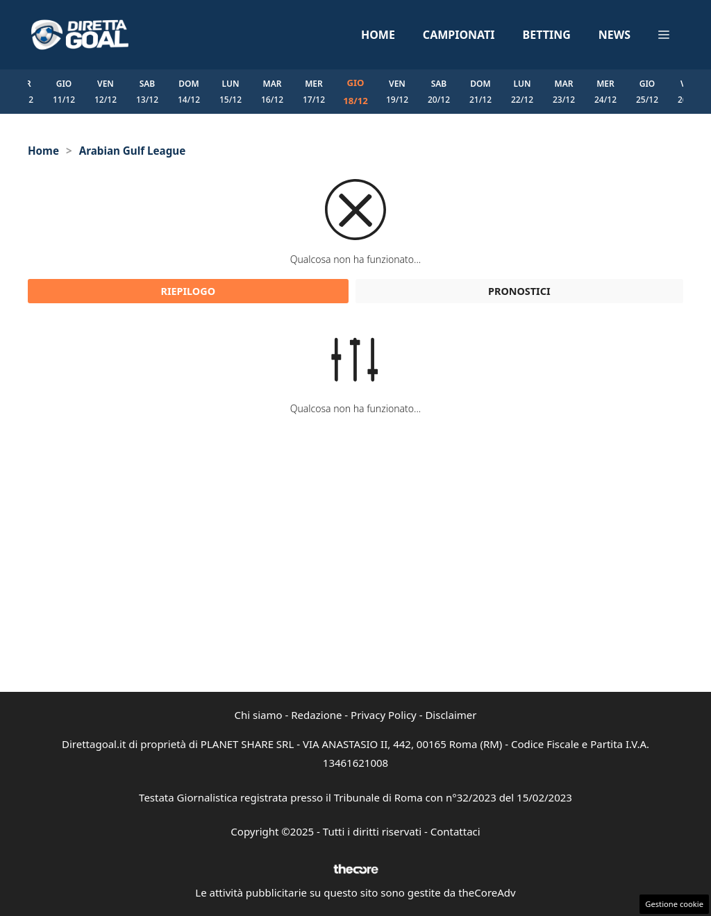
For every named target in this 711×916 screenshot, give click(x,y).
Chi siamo (259, 715)
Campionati (459, 34)
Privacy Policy (384, 715)
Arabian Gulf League (132, 151)
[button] (663, 35)
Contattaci (455, 831)
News (614, 34)
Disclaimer (450, 715)
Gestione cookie (674, 904)
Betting (547, 34)
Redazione (316, 715)
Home (378, 34)
